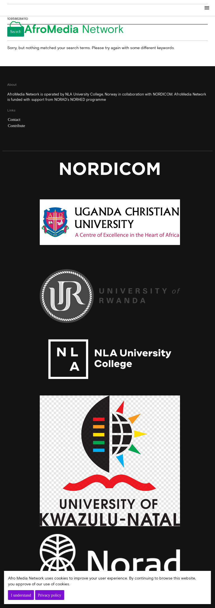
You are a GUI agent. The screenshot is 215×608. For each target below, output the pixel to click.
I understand (21, 595)
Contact (14, 119)
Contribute (16, 125)
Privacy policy (49, 595)
